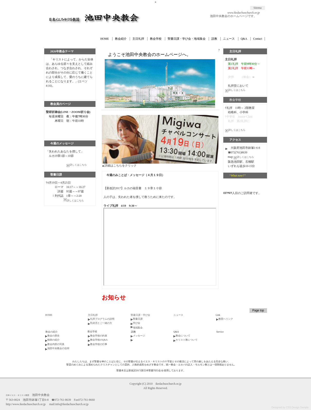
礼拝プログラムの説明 (102, 318)
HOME (104, 38)
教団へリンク (225, 318)
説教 (214, 38)
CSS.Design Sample (297, 407)
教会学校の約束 (98, 335)
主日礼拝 (138, 38)
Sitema (257, 7)
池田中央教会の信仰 (58, 348)
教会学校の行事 (98, 344)
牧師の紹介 (53, 339)
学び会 (136, 323)
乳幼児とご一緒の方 (101, 323)
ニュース (229, 38)
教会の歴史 (53, 335)
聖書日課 (138, 318)
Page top (258, 310)
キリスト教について (187, 339)
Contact (257, 38)
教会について (183, 335)
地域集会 (138, 327)
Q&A (244, 38)
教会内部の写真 (55, 344)
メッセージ (139, 335)
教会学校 (156, 38)
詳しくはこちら (235, 90)
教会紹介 (121, 38)
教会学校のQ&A (99, 339)
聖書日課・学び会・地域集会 (187, 38)
